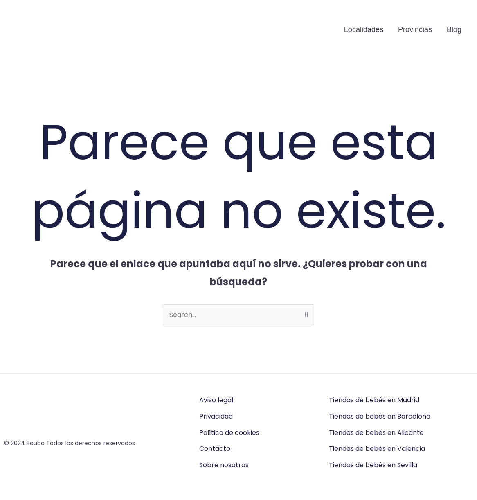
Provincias (415, 29)
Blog (454, 29)
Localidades (363, 29)
